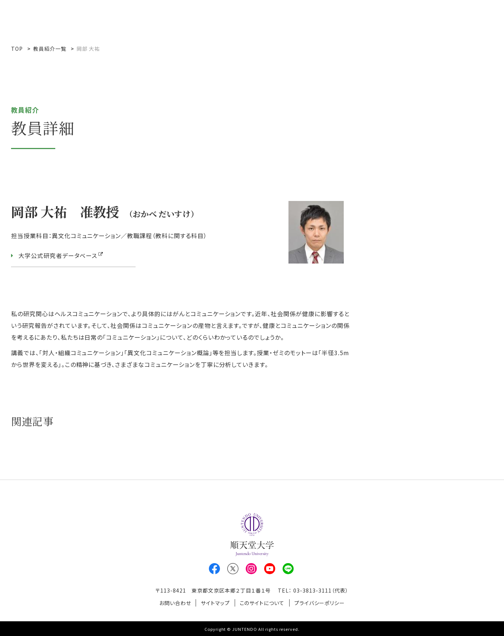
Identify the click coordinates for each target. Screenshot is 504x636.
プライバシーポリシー (320, 602)
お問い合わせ (174, 602)
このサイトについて (262, 602)
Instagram (251, 568)
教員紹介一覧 (49, 48)
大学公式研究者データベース (57, 255)
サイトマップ (215, 602)
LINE (288, 568)
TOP (17, 48)
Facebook (214, 568)
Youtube (269, 568)
